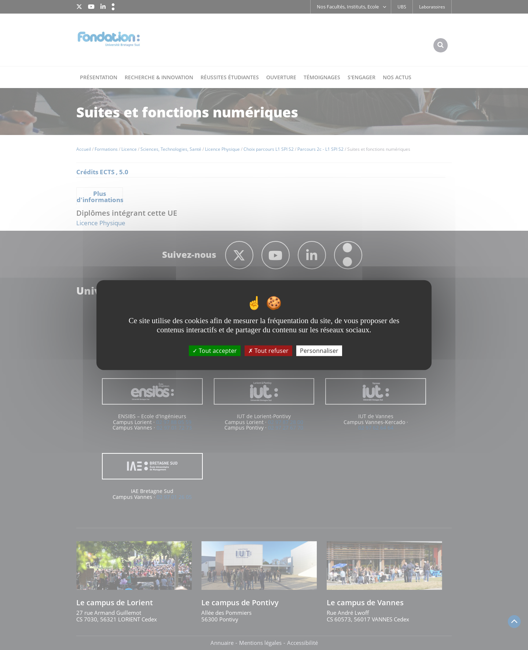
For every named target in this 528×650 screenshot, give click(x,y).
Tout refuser (268, 350)
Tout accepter (214, 350)
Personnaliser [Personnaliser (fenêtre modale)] (319, 350)
